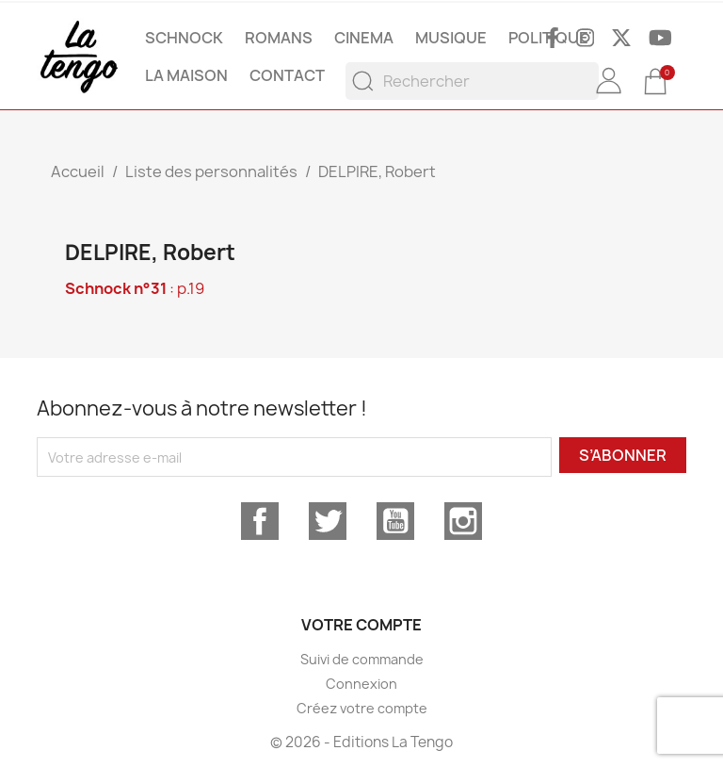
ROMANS (279, 37)
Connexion (361, 684)
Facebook (260, 521)
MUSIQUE (451, 37)
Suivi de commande (362, 659)
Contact (287, 75)
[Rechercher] (472, 81)
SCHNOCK (184, 37)
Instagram (463, 521)
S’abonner (623, 455)
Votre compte (361, 624)
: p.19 (134, 288)
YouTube (395, 521)
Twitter (327, 521)
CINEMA (364, 37)
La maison (186, 75)
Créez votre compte (362, 708)
